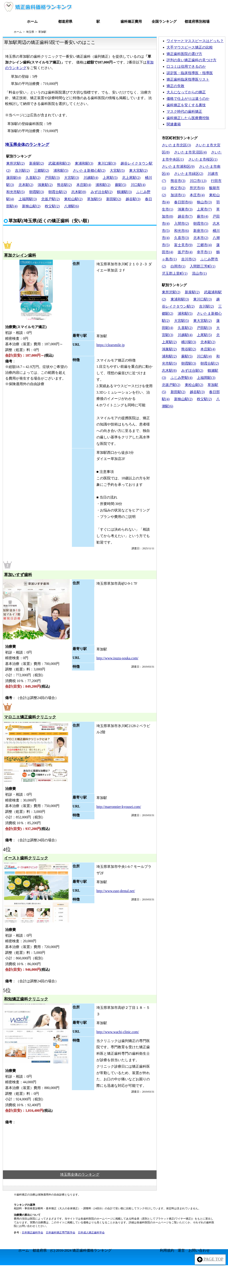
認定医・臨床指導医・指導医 (190, 73)
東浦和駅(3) (84, 163)
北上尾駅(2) (131, 178)
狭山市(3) (204, 202)
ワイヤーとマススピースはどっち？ (195, 41)
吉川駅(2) (22, 170)
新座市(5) (200, 231)
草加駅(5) (94, 199)
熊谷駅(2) (64, 185)
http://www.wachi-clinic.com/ (117, 1032)
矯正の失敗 (175, 86)
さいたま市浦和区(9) (178, 166)
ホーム (32, 21)
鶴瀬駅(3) (124, 192)
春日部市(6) (183, 202)
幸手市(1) (204, 252)
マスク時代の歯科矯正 (184, 111)
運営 (181, 1250)
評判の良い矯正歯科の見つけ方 (191, 60)
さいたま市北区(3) (176, 145)
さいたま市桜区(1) (203, 159)
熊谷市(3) (178, 181)
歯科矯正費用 (131, 21)
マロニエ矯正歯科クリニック (30, 717)
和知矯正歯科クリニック (26, 999)
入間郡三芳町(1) (202, 266)
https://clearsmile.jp (110, 345)
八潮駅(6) (71, 206)
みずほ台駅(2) (102, 192)
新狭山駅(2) (31, 206)
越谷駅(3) (133, 199)
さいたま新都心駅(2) (89, 170)
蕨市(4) (202, 216)
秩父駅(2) (52, 206)
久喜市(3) (181, 238)
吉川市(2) (188, 259)
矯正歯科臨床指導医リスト (188, 79)
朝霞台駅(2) (57, 192)
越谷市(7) (185, 216)
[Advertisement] (192, 441)
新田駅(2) (113, 199)
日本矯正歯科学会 (32, 1232)
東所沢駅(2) (15, 163)
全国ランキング (164, 21)
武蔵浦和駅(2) (59, 163)
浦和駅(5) (60, 170)
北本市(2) (200, 238)
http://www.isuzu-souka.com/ (117, 658)
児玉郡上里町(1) (174, 273)
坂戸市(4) (185, 252)
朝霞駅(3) (36, 192)
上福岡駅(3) (27, 199)
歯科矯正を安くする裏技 (186, 105)
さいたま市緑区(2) (188, 174)
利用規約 (167, 1250)
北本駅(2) (25, 185)
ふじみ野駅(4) (182, 378)
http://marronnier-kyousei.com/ (118, 807)
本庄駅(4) (83, 185)
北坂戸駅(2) (50, 199)
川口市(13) (198, 181)
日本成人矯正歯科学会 (91, 1232)
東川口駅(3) (107, 163)
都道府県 (65, 21)
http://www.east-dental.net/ (115, 891)
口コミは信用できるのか (186, 66)
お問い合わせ (199, 1250)
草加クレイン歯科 (20, 255)
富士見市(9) (183, 245)
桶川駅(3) (188, 342)
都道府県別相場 (197, 21)
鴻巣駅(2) (45, 185)
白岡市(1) (178, 266)
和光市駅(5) (15, 192)
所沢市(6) (197, 188)
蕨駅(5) (120, 185)
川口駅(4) (138, 185)
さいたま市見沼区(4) (190, 152)
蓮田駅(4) (13, 178)
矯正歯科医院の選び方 (184, 54)
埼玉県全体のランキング (27, 144)
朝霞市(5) (200, 223)
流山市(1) (199, 273)
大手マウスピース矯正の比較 (190, 47)
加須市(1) (178, 195)
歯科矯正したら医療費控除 (188, 118)
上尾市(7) (204, 209)
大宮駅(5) (117, 170)
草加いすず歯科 (18, 574)
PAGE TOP (210, 1259)
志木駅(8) (78, 192)
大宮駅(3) (71, 178)
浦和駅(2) (103, 185)
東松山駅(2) (73, 199)
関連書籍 (174, 124)
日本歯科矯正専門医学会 (60, 1232)
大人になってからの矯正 (186, 92)
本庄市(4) (197, 195)
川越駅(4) (90, 178)
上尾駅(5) (110, 178)
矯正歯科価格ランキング (92, 1250)
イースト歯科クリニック (26, 858)
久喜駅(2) (33, 178)
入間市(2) (181, 223)
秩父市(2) (178, 188)
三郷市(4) (204, 245)
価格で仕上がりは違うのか (188, 98)
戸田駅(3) (52, 178)
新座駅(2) (36, 163)
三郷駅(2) (41, 170)
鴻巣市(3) (185, 209)
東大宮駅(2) (138, 170)
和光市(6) (181, 231)
